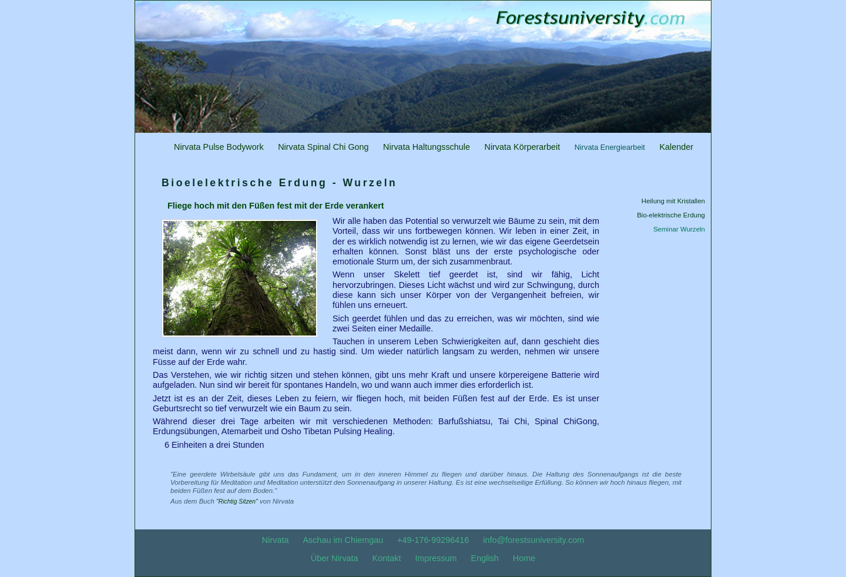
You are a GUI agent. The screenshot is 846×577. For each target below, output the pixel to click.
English (485, 558)
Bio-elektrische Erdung (671, 215)
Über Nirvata (334, 558)
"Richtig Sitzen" (237, 501)
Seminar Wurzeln (679, 229)
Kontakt (386, 558)
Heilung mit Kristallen (673, 200)
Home (524, 558)
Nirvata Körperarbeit (522, 147)
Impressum (435, 558)
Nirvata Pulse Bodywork (219, 147)
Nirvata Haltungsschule (426, 147)
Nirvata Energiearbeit (610, 147)
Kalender (676, 147)
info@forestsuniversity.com (533, 540)
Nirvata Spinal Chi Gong (323, 147)
